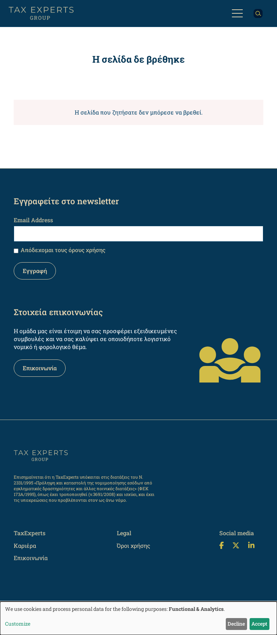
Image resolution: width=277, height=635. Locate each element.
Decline (236, 623)
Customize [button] (17, 623)
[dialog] (138, 618)
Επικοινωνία (40, 368)
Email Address (33, 220)
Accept (259, 623)
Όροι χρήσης (133, 545)
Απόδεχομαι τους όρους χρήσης (63, 250)
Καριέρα (25, 545)
